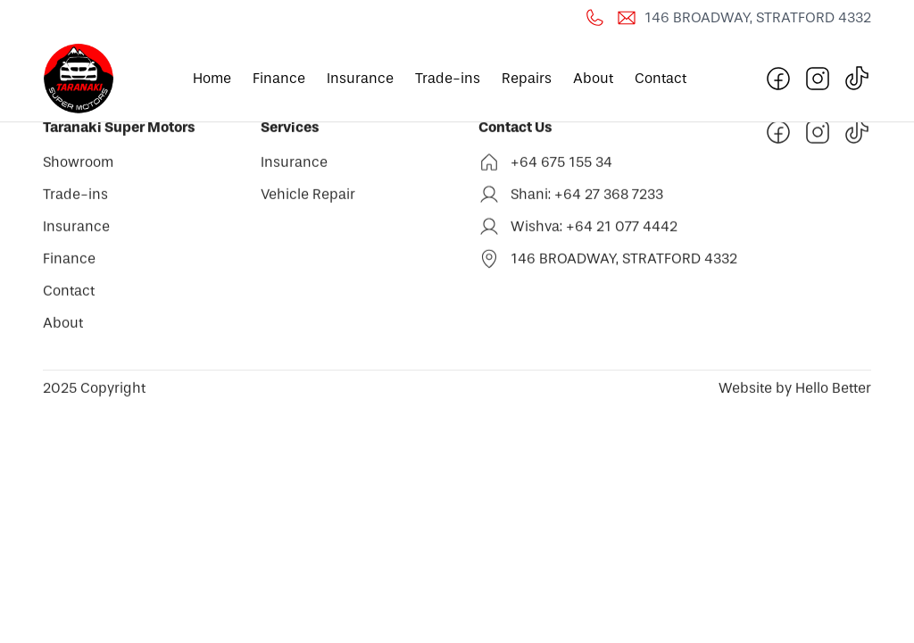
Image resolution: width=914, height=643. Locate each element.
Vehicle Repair (308, 196)
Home (212, 78)
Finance (279, 78)
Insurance (360, 78)
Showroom (78, 164)
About (593, 78)
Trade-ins (447, 78)
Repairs (527, 78)
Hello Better (831, 390)
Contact (660, 78)
